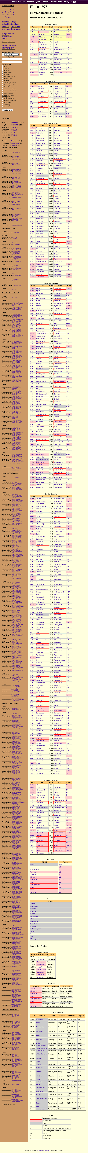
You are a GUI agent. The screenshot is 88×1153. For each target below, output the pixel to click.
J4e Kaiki (14, 238)
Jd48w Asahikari (16, 942)
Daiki (38, 531)
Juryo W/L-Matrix (8, 47)
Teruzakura (40, 176)
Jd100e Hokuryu (16, 725)
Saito (55, 311)
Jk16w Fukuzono (16, 1026)
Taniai (38, 437)
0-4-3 (68, 771)
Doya (38, 688)
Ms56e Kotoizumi (16, 447)
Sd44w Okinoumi (16, 556)
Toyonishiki (40, 622)
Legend (4, 38)
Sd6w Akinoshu (16, 585)
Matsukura (57, 176)
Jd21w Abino (15, 862)
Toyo (37, 213)
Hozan (56, 234)
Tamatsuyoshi (58, 449)
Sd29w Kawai (15, 648)
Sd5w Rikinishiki (16, 686)
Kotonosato (57, 181)
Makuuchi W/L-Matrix (9, 45)
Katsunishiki (58, 72)
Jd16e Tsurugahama (17, 858)
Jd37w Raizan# (16, 977)
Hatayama (39, 514)
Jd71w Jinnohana (16, 951)
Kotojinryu (57, 229)
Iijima (55, 341)
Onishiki (41, 89)
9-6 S (32, 37)
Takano (32, 919)
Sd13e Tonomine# (16, 498)
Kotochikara (40, 695)
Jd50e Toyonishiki (16, 811)
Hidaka (38, 499)
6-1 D (68, 828)
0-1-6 (32, 617)
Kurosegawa (40, 130)
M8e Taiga (15, 183)
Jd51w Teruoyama (16, 978)
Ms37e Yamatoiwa (16, 439)
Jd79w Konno (14, 1003)
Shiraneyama (40, 143)
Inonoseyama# (41, 506)
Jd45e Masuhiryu (16, 878)
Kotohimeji (57, 848)
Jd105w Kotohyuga (17, 965)
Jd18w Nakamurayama (17, 861)
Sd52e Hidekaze (16, 659)
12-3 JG (33, 54)
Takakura (57, 820)
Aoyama (57, 771)
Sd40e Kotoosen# (16, 652)
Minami (38, 259)
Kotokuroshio (41, 790)
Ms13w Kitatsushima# (17, 432)
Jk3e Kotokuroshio (16, 1034)
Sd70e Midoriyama (16, 628)
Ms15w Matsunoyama (17, 303)
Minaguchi (33, 877)
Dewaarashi (58, 186)
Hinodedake (40, 411)
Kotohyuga (58, 761)
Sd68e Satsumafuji (16, 488)
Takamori (57, 622)
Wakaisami (40, 751)
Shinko (38, 153)
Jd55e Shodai (15, 885)
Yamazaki (57, 336)
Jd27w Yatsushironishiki (18, 934)
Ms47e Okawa (15, 416)
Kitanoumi (15, 122)
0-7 (67, 298)
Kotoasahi (57, 787)
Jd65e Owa (15, 979)
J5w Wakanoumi (16, 250)
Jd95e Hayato (15, 769)
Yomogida (39, 366)
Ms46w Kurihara (16, 444)
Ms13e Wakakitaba (17, 351)
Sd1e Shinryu (15, 529)
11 (3, 15)
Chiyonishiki (58, 224)
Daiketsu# (39, 236)
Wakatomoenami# (42, 589)
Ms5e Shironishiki (16, 387)
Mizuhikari (39, 246)
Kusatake (57, 374)
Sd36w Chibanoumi (17, 604)
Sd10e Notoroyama (17, 496)
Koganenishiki (41, 298)
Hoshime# (57, 582)
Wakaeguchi (40, 178)
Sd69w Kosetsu (16, 573)
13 (8, 15)
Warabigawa (58, 266)
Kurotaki (56, 254)
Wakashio (39, 572)
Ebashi (56, 171)
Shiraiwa (57, 409)
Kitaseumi (57, 70)
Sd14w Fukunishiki (16, 590)
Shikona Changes (8, 33)
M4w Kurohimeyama (17, 194)
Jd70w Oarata (15, 895)
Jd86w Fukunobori (16, 835)
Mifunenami (58, 343)
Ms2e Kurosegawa (16, 343)
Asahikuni (13, 145)
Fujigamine (40, 562)
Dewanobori (58, 815)
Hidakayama (58, 480)
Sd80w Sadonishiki (17, 635)
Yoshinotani (42, 116)
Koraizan (57, 685)
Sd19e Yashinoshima (17, 500)
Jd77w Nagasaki (16, 830)
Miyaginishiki (58, 437)
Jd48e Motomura (15, 996)
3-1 (60, 874)
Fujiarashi (39, 587)
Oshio (40, 86)
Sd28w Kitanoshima (17, 599)
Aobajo (56, 52)
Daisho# (39, 229)
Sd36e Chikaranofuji (17, 551)
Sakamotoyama (35, 929)
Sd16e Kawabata (16, 645)
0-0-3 (60, 864)
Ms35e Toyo (15, 326)
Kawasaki (57, 797)
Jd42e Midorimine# (17, 877)
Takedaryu (39, 361)
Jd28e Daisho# (15, 990)
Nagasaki (57, 690)
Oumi (56, 569)
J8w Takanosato (16, 253)
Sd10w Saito (15, 642)
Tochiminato (40, 579)
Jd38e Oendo (15, 747)
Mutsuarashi (58, 59)
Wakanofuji (40, 211)
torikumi (30, 2)
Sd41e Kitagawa (16, 509)
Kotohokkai (58, 725)
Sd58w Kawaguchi (16, 620)
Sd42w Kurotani (16, 607)
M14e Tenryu (15, 220)
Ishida (38, 620)
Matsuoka (39, 133)
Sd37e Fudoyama (16, 605)
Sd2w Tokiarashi (16, 582)
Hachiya (39, 188)
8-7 (31, 32)
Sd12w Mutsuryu (16, 674)
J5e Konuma (15, 232)
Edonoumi (57, 256)
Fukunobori (58, 713)
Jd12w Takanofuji (16, 788)
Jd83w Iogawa (15, 982)
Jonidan (5, 27)
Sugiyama (40, 840)
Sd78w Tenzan (15, 524)
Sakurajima (40, 825)
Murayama (57, 239)
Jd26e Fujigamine (16, 796)
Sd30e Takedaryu (16, 505)
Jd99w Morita (15, 842)
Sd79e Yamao (15, 633)
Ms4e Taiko (15, 427)
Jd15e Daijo (15, 708)
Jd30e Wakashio (16, 742)
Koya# (38, 675)
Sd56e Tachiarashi (16, 617)
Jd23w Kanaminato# (17, 975)
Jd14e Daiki (15, 928)
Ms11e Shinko (15, 318)
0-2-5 (32, 176)
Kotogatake (42, 101)
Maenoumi (39, 369)
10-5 (67, 86)
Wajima (56, 29)
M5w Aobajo (15, 181)
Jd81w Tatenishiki (16, 902)
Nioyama (57, 612)
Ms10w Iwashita (16, 348)
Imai (55, 251)
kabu (60, 2)
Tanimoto (57, 574)
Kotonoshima (40, 746)
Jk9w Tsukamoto (16, 1058)
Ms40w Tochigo (16, 443)
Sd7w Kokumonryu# (17, 531)
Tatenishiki (58, 700)
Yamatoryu (39, 201)
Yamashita (39, 715)
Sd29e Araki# (15, 600)
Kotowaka (39, 168)
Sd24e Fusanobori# (17, 483)
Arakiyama (39, 549)
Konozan (57, 630)
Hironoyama (58, 519)
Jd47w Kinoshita (16, 750)
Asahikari (57, 617)
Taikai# (38, 208)
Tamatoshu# (58, 293)
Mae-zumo (6, 29)
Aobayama (42, 49)
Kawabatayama (59, 850)
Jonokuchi (15, 27)
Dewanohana (58, 101)
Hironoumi (57, 277)
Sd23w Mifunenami (17, 542)
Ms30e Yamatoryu (16, 325)
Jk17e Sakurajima (16, 1080)
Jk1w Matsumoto (16, 1022)
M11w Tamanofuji (16, 173)
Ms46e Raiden (15, 415)
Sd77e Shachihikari (17, 630)
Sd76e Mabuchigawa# (17, 670)
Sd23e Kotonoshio (16, 647)
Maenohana (58, 743)
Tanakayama (41, 845)
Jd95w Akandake (16, 960)
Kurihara (56, 241)
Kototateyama (40, 166)
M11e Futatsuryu (16, 164)
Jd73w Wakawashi (16, 897)
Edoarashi (57, 318)
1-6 (68, 171)
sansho (46, 2)
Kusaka (38, 442)
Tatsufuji (56, 401)
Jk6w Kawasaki (16, 1038)
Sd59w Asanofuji (16, 566)
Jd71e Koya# (15, 950)
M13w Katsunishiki (17, 209)
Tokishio (39, 150)
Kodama (33, 934)
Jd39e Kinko (15, 803)
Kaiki (39, 94)
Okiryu (38, 193)
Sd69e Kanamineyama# (17, 699)
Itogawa (56, 414)
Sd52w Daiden (15, 561)
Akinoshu (57, 301)
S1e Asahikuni (15, 157)
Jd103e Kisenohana (17, 916)
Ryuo (56, 86)
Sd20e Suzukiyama (17, 501)
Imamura (57, 678)
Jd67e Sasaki (15, 721)
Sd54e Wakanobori (16, 678)
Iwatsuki (39, 239)
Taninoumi (39, 173)
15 (13, 15)
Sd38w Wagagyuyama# (18, 606)
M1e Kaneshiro (16, 178)
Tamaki (38, 452)
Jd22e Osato (15, 974)
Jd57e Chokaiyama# (17, 816)
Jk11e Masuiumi (16, 1025)
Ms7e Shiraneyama (17, 346)
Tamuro (38, 569)
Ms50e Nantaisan (16, 372)
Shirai (38, 630)
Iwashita (56, 150)
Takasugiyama (58, 244)
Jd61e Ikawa (15, 818)
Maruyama (42, 72)
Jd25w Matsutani (16, 866)
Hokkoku (57, 447)
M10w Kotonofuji (16, 185)
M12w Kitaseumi (16, 187)
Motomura (39, 617)
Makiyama (57, 514)
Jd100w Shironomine (17, 844)
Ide (37, 637)
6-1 (68, 133)
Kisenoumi (57, 404)
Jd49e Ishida (15, 810)
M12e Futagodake (17, 186)
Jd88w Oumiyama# (17, 958)
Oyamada (40, 785)
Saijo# (38, 574)
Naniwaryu (57, 145)
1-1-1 (60, 890)
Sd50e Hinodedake (17, 615)
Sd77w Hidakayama (17, 576)
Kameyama (58, 371)
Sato (32, 882)
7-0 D (32, 579)
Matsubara (34, 916)
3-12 (32, 39)
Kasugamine (40, 449)
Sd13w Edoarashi (16, 536)
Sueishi (56, 723)
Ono (31, 867)
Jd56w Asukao (15, 815)
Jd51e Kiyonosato (16, 812)
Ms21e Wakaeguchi (17, 323)
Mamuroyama (41, 439)
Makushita (6, 24)
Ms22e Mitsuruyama (17, 434)
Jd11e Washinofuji (16, 973)
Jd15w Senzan (15, 737)
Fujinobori (57, 828)
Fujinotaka (39, 529)
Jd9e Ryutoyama (16, 734)
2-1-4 (32, 741)
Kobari (38, 743)
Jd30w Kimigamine (16, 743)
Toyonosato (58, 647)
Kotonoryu (57, 203)
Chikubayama (59, 499)
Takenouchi (34, 874)
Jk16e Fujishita (15, 1093)
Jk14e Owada (15, 1076)
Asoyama (39, 269)
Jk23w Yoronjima (16, 1047)
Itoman (38, 763)
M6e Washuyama (16, 159)
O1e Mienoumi (16, 177)
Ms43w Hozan (15, 411)
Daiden (56, 417)
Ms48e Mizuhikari (16, 331)
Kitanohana (57, 148)
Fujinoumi (57, 444)
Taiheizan (39, 469)
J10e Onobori (15, 269)
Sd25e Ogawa (15, 477)
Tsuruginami (40, 599)
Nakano (56, 818)
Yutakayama (43, 44)
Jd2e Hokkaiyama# (16, 989)
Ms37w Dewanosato (17, 441)
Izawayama (58, 419)
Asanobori (41, 104)
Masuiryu (39, 771)
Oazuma (39, 203)
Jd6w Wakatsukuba (17, 927)
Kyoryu (14, 135)
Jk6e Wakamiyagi (16, 1037)
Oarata (56, 672)
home (14, 2)
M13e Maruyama (16, 219)
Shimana (57, 439)
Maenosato (40, 710)
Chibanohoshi (59, 592)
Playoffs (8, 17)
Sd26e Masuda (15, 504)
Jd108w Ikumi (15, 774)
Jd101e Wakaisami (16, 845)
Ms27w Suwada (16, 361)
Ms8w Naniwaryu (16, 389)
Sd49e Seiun (15, 656)
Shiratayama (58, 106)
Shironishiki (40, 138)
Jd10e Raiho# (15, 786)
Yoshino (39, 805)
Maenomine (58, 640)
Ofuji (56, 539)
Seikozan (39, 293)
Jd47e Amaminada (16, 995)
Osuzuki (39, 725)
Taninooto (57, 346)
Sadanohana (40, 183)
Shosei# (57, 758)
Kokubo (56, 795)
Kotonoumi (40, 730)
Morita (56, 746)
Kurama (41, 91)
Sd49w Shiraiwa (16, 614)
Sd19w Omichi (15, 646)
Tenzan (56, 482)
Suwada (56, 193)
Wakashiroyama (59, 188)
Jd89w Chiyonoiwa (16, 765)
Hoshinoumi (58, 467)
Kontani (38, 399)
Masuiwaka (58, 730)
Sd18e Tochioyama (17, 539)
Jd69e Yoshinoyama (17, 758)
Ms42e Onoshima (15, 470)
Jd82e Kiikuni (15, 903)
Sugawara (40, 820)
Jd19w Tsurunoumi (16, 716)
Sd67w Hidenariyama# (17, 698)
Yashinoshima (41, 333)
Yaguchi (39, 733)
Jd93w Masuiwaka (16, 840)
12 (5, 15)
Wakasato (33, 879)
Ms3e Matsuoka (16, 314)
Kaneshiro (42, 42)
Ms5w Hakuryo (15, 388)
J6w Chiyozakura (16, 268)
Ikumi (56, 768)
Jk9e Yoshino (15, 1089)
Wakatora (57, 183)
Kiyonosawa (58, 464)
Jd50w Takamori (16, 719)
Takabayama (58, 274)
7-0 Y (68, 178)
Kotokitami (58, 579)
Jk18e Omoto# (15, 1095)
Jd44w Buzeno (15, 808)
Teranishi (57, 693)
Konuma (14, 125)
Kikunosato (58, 662)
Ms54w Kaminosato (17, 308)
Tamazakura (58, 665)
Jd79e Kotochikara (16, 953)
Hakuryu (56, 213)
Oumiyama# (58, 718)
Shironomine (58, 748)
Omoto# (39, 828)
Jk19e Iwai (14, 1027)
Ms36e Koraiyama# (17, 366)
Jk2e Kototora (15, 1032)
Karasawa (57, 688)
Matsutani (57, 559)
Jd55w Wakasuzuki (17, 753)
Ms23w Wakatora (16, 398)
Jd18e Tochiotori (16, 738)
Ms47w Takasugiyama (17, 460)
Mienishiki (57, 642)
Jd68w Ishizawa (16, 823)
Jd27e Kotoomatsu (16, 797)
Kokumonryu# (58, 303)
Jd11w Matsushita (16, 857)
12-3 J (68, 29)
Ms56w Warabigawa (17, 380)
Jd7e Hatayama (16, 853)
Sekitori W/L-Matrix (8, 49)
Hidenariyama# (59, 454)
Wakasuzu (57, 457)
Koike (32, 887)
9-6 (67, 32)
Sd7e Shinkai (15, 586)
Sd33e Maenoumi (15, 693)
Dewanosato (58, 219)
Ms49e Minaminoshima (18, 461)
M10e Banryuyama (17, 218)
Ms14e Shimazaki (16, 393)
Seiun (38, 409)
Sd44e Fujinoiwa (16, 610)
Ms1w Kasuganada (17, 342)
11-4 (68, 57)
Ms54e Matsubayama (17, 335)
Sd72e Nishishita (16, 520)
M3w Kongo (15, 216)
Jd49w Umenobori (16, 751)
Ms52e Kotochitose (17, 376)
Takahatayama (41, 414)
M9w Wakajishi (16, 204)
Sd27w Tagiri (15, 544)
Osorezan (39, 234)
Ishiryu (38, 296)
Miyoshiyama (58, 462)
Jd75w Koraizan (16, 761)
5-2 (31, 133)
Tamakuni (57, 269)
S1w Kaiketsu (15, 192)
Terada (38, 546)
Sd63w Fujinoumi (16, 664)
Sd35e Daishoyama (17, 602)
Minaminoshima (41, 249)
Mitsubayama (40, 338)
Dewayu (56, 264)
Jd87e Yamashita (16, 957)
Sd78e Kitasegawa (16, 631)
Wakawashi (58, 680)
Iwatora (40, 99)
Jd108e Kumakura (16, 919)
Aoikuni (33, 903)
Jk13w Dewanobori (17, 1060)
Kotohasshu (58, 509)
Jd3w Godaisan (16, 779)
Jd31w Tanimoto (16, 798)
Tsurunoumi (58, 544)
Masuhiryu (39, 609)
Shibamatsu (58, 766)
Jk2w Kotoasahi (16, 1033)
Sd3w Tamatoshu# (16, 495)
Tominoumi (57, 331)
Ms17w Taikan (15, 467)
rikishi (54, 2)
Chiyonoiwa (58, 720)
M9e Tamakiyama (16, 171)
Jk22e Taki (14, 1061)
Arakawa (57, 326)
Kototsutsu (40, 472)
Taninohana (40, 444)
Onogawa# (57, 271)
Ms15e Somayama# (17, 352)
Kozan (38, 148)
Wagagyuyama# (59, 381)
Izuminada (39, 509)
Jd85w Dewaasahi (16, 956)
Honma (39, 835)
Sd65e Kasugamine (17, 623)
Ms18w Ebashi (15, 455)
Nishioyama (40, 432)
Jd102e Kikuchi (16, 771)
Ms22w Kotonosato (17, 355)
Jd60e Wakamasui (16, 946)
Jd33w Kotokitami (16, 872)
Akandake (57, 736)
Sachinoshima (59, 529)
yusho (38, 2)
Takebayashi (58, 655)
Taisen (32, 931)
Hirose (39, 815)
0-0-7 (68, 168)
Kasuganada (58, 128)
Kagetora (57, 198)
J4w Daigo (15, 267)
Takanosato (58, 104)
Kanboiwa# (57, 328)
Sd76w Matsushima (17, 489)
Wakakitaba (40, 158)
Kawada (33, 909)
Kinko (38, 594)
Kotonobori (40, 597)
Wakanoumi (58, 96)
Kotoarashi (57, 361)
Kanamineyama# (42, 459)
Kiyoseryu (57, 288)
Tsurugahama (40, 536)
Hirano (38, 198)
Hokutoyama (58, 364)
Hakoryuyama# (59, 807)
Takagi (56, 792)
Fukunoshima (40, 277)
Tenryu (41, 75)
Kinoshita (57, 615)
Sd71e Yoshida (15, 665)
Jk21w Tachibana (16, 1043)
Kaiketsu (57, 34)
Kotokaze (41, 106)
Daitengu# (39, 761)
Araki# (38, 359)
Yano (56, 733)
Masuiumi (40, 810)
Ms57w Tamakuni (16, 381)
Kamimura (39, 364)
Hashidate (57, 599)
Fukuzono (57, 823)
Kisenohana (40, 756)
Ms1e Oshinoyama (16, 341)
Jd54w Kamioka (16, 752)
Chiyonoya (40, 487)
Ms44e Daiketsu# (16, 330)
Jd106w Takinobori (16, 1004)
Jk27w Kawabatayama (17, 1100)
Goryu (38, 301)
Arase (56, 44)
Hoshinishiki (34, 869)
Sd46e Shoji (15, 559)
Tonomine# (40, 318)
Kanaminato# (58, 554)
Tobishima (39, 145)
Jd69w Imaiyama (16, 722)
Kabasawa (57, 810)
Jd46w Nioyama (16, 881)
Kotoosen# (40, 386)
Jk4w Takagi (15, 1054)
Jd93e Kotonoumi (16, 911)
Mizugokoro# (58, 196)
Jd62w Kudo (15, 947)
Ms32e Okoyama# (16, 437)
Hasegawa (42, 47)
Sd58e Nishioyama (16, 565)
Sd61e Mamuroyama (17, 568)
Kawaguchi (57, 432)
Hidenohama (58, 501)
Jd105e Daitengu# (16, 727)
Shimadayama (41, 404)
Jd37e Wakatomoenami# (18, 802)
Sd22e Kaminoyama (17, 541)
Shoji (38, 401)
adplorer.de (40, 1150)
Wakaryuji (57, 135)
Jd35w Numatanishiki (17, 937)
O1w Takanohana (16, 169)
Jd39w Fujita (15, 804)
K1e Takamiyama (16, 170)
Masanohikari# (59, 609)
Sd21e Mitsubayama (17, 503)
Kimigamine (58, 572)
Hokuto (38, 657)
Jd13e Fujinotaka (16, 736)
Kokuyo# (57, 246)
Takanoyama (40, 156)
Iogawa (56, 705)
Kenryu (56, 133)
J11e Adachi (15, 258)
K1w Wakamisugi (16, 214)
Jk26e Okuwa (15, 1065)
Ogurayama (41, 795)
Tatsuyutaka (40, 264)
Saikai (56, 156)
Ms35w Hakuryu (16, 365)
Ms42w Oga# (15, 408)
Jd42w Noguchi (16, 939)
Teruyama (57, 130)
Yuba (38, 308)
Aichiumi (39, 511)
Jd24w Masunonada (17, 794)
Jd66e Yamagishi (16, 948)
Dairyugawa (58, 89)
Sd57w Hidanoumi (16, 619)
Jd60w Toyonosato (16, 999)
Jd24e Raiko (15, 793)
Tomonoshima (41, 645)
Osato (38, 551)
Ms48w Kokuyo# (16, 333)
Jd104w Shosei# (16, 772)
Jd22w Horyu (15, 741)
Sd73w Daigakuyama (17, 667)
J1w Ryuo (14, 237)
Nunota (56, 843)
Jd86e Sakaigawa (16, 833)
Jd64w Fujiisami (16, 756)
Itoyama (39, 792)
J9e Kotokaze (15, 255)
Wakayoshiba (58, 833)
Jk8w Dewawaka (16, 1039)
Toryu (38, 356)
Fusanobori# (40, 346)
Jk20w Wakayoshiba (16, 1096)
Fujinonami (40, 504)
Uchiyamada (58, 422)
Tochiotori (39, 541)
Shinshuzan (58, 756)
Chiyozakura (58, 99)
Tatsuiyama (40, 226)
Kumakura (39, 768)
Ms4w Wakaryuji (16, 428)
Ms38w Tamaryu (16, 459)
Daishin (38, 186)
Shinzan (39, 196)
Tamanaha (40, 813)
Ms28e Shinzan (16, 401)
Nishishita (39, 467)
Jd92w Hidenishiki (16, 910)
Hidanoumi (57, 429)
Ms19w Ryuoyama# (17, 456)
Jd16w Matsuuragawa (17, 931)
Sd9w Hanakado (16, 534)
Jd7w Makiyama (16, 782)
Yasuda (56, 813)
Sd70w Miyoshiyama (17, 629)
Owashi (41, 52)
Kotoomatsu (40, 564)
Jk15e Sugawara (16, 1079)
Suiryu (38, 171)
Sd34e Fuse (15, 549)
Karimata (39, 582)
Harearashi (40, 741)
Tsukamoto (57, 805)
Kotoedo (57, 597)
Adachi (40, 111)
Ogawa (14, 130)
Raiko (38, 557)
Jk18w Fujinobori (16, 1014)
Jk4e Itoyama (15, 1036)
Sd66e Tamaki (15, 625)
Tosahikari (39, 667)
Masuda (39, 351)
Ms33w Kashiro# (16, 438)
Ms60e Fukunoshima (17, 422)
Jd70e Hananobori (16, 893)
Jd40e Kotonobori (16, 993)
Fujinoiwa (39, 396)
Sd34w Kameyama (16, 508)
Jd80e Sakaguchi (16, 724)
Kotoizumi (39, 266)
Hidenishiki (58, 728)
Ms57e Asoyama (16, 448)
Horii (55, 790)
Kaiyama (57, 366)
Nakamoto (40, 833)
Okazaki (39, 559)
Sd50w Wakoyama (16, 657)
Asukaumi (39, 685)
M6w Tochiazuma (16, 196)
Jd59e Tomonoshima (17, 888)
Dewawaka (57, 802)
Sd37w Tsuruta (15, 694)
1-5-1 (32, 156)
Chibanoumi (58, 376)
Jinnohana (58, 675)
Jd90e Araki (15, 766)
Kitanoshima (58, 356)
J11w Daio (15, 260)
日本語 (73, 2)
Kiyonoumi (57, 306)
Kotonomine (58, 683)
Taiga (40, 59)
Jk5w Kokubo (15, 1084)
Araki (38, 723)
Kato (55, 323)
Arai (55, 427)
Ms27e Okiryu (15, 324)
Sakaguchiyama (35, 884)
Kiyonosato (40, 625)
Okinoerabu (41, 843)
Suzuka (56, 741)
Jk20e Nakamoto (16, 1017)
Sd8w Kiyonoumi (16, 532)
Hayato (38, 736)
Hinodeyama (40, 316)
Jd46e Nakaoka (15, 994)
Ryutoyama (40, 519)
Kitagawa (39, 389)
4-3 (31, 128)
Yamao (38, 485)
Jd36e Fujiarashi (16, 874)
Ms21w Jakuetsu (16, 297)
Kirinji (56, 42)
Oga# (56, 231)
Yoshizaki (33, 892)
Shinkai (38, 303)
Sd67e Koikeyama (16, 681)
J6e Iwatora (15, 281)
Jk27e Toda (15, 1067)
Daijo (13, 132)
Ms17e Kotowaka (16, 321)
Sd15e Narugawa (16, 591)
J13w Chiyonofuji (16, 285)
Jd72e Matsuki (15, 760)
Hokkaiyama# (40, 501)
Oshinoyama (40, 128)
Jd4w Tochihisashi (16, 733)
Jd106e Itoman (15, 966)
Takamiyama (14, 143)
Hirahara (57, 773)
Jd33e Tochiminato (16, 709)
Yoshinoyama (40, 670)
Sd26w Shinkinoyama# (17, 677)
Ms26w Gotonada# (16, 360)
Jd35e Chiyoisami (16, 801)
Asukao (56, 637)
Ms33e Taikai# (15, 364)
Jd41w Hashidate (16, 748)
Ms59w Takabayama (17, 421)
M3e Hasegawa (16, 193)
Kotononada (58, 587)
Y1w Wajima (15, 156)
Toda (38, 850)
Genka (38, 718)
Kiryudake (57, 567)
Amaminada (40, 615)
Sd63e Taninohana (16, 662)
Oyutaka (39, 406)
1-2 (60, 867)
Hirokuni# (39, 224)
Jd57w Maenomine (16, 886)
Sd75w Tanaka (15, 700)
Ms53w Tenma (15, 418)
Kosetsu (56, 459)
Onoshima (39, 231)
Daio (55, 111)
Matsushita (58, 524)
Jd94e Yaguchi (15, 841)
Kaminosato (58, 261)
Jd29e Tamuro (15, 936)
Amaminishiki (40, 693)
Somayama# (40, 163)
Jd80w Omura (15, 831)
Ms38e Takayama (16, 407)
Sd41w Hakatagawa (17, 655)
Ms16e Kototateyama (17, 319)
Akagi (56, 845)
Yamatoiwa (40, 219)
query (66, 2)
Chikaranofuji (40, 376)
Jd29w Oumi (15, 869)
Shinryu (38, 288)
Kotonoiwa (34, 906)
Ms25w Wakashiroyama (18, 458)
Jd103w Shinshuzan (17, 984)
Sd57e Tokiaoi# (16, 517)
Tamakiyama (43, 62)
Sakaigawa (40, 713)
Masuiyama (43, 57)
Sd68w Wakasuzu (16, 626)
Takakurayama (59, 800)
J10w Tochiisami (16, 257)
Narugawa (39, 323)
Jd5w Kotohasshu (16, 715)
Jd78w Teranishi (16, 952)
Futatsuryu (42, 67)
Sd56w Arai (15, 515)
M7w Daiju (15, 163)
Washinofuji (40, 524)
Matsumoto (57, 785)
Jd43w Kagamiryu (16, 941)
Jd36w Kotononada (17, 876)
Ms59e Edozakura (16, 336)
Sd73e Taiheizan (16, 666)
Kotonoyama (34, 921)
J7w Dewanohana (16, 274)
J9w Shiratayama (16, 256)
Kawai (56, 359)
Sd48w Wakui (14, 695)
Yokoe (38, 424)
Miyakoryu (39, 313)
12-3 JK (33, 34)
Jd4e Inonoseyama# (17, 926)
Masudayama (58, 140)
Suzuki (56, 562)
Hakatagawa (58, 389)
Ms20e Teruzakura (16, 468)
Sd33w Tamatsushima (17, 506)
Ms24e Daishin (15, 400)
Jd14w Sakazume (16, 929)
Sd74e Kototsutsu (16, 669)
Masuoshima (58, 738)
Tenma (56, 259)
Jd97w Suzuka (15, 770)
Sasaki (38, 665)
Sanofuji (56, 348)
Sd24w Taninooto (16, 484)
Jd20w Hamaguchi (16, 740)
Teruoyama (58, 625)
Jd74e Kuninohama (17, 825)
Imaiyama (57, 670)
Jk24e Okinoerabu (16, 1063)
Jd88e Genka (15, 906)
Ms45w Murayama (16, 371)
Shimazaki (39, 161)
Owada (39, 818)
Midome (39, 690)
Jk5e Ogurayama (16, 1072)
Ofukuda (57, 521)
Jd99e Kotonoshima (17, 915)
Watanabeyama (42, 807)
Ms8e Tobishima (16, 429)
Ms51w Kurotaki (16, 375)
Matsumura (57, 211)
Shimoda (57, 516)
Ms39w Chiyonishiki (17, 328)
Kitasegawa (40, 482)
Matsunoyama (58, 163)
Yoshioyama (58, 114)
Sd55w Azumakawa (17, 564)
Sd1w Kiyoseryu (16, 530)
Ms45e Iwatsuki (16, 413)
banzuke (22, 2)
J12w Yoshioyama (16, 290)
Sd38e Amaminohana (17, 651)
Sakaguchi (39, 698)
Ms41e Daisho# (16, 370)
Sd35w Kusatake (16, 550)
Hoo (55, 216)
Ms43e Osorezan (16, 410)
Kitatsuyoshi (58, 384)
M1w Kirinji (15, 215)
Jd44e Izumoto (15, 807)
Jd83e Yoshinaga (16, 832)
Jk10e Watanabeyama (17, 1090)
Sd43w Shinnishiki (16, 609)
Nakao (38, 642)
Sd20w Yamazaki (16, 594)
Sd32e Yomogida (16, 546)
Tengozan (57, 236)
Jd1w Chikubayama (17, 778)
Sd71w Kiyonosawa (17, 574)
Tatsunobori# (58, 442)
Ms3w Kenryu (15, 302)
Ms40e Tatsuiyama (16, 442)
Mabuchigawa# (41, 477)
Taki (38, 838)
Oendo (38, 592)
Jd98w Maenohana (17, 914)
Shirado (56, 825)
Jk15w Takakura (16, 1042)
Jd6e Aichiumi (15, 781)
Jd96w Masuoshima (17, 912)
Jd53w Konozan (16, 813)
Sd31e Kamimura (16, 650)
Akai (31, 936)
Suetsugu (39, 708)
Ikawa (38, 650)
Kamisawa (57, 166)
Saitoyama (39, 539)
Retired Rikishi (7, 36)
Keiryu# (38, 766)
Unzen (32, 914)
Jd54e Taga (15, 998)
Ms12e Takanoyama (17, 454)
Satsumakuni (58, 645)
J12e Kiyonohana (16, 261)
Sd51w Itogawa (15, 696)
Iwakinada (39, 680)
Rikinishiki (57, 298)
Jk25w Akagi (14, 1099)
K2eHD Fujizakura (17, 225)
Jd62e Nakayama (16, 820)
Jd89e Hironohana (16, 907)
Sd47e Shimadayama (17, 512)
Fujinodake (40, 271)
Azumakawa (58, 424)
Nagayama (40, 354)
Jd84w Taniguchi (16, 905)
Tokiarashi (57, 290)
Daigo (56, 94)
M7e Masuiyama (16, 182)
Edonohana (58, 472)
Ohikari (56, 399)
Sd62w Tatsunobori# (17, 569)
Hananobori (40, 672)
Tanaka (56, 474)
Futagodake (43, 70)
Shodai (38, 635)
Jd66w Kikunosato (16, 757)
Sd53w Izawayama (16, 487)
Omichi (56, 333)
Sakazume (58, 531)
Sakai (56, 838)
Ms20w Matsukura (16, 433)
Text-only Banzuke (8, 42)
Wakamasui (40, 647)
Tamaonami (40, 140)
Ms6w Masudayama (17, 315)
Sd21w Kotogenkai (16, 676)
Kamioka (57, 632)
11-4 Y (32, 96)
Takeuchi (40, 802)
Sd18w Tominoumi (16, 540)
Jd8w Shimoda (15, 784)
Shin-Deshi (5, 35)
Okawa (38, 244)
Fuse (38, 371)
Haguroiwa (57, 91)
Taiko (38, 135)
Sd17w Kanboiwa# (16, 592)
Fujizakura (42, 39)
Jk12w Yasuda (15, 1091)
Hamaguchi (58, 546)
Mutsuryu (57, 316)
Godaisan (57, 504)
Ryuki (38, 290)
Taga (38, 632)
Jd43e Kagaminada (17, 717)
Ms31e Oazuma (16, 362)
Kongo (56, 47)
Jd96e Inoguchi (16, 961)
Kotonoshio (40, 343)
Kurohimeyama (59, 49)
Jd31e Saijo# (15, 871)
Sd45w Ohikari (15, 558)
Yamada (33, 872)
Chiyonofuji (58, 116)
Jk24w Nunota (15, 1048)
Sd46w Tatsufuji (16, 612)
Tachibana (57, 835)
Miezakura (39, 434)
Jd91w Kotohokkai (16, 839)
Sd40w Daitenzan (16, 653)
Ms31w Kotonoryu (16, 305)
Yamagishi (39, 662)
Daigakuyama (58, 469)
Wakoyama (57, 411)
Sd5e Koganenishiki (17, 640)
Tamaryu (57, 221)
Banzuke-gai (16, 29)
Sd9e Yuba (14, 641)
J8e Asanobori (15, 252)
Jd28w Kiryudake (16, 868)
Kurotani (57, 391)
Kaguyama (57, 452)
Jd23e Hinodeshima (17, 863)
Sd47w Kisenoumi (16, 560)
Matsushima (58, 477)
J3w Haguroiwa (16, 244)
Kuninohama (40, 683)
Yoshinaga (39, 705)
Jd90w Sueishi (15, 767)
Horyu (56, 551)
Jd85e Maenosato (16, 955)
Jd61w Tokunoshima (17, 890)
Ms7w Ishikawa (16, 316)
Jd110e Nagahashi (16, 921)
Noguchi (57, 602)
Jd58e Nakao (15, 887)
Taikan (56, 168)
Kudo (56, 652)
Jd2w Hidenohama (16, 714)
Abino (56, 549)
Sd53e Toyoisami (16, 514)
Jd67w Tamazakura (17, 822)
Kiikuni (38, 703)
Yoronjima (57, 840)
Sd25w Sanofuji (16, 596)
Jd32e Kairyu (15, 745)
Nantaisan (39, 251)
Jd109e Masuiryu (16, 920)
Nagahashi (40, 773)
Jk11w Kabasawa (16, 1041)
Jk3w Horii (14, 1071)
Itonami (38, 306)
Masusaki (39, 627)
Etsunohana (40, 526)
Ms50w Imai (15, 417)
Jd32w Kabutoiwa (16, 799)
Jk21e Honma (15, 1098)
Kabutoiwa (58, 577)
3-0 (60, 892)
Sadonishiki (58, 487)
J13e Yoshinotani (16, 275)
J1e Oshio (14, 243)
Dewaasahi (58, 710)
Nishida (38, 728)
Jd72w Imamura (16, 896)
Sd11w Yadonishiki (16, 589)
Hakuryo (56, 138)
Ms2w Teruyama (16, 386)
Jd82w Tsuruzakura (17, 762)
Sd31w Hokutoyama (17, 691)
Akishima (57, 296)
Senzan (57, 534)
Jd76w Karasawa (16, 900)
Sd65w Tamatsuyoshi (17, 624)
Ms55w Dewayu (16, 463)
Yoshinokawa (40, 321)
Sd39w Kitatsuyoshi (17, 554)
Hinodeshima (40, 554)
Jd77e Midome (15, 828)
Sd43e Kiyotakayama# (17, 555)
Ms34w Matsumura (16, 307)
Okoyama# (39, 206)
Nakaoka (39, 612)
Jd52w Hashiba (16, 882)
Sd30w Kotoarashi (16, 601)
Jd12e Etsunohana (16, 787)
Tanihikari (39, 447)
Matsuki (38, 678)
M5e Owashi (15, 202)
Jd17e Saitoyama (16, 932)
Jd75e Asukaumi (16, 827)
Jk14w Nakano (15, 1077)
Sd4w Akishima (15, 685)
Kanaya (56, 201)
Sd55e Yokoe (15, 563)
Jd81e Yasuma (15, 901)
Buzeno (57, 607)
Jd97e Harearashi (16, 962)
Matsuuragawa (59, 536)
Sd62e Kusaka (15, 519)
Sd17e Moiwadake (16, 537)
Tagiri (56, 354)
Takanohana (58, 32)
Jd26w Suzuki (15, 867)
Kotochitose (40, 256)
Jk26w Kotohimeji (16, 1049)
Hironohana (40, 720)
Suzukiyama (40, 336)
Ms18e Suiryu (15, 396)
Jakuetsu (14, 127)
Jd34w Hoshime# (16, 746)
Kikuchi (38, 753)
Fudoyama (40, 379)
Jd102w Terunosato (17, 846)
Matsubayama (41, 261)
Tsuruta (56, 379)
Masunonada (58, 557)
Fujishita (39, 823)
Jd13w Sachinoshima (17, 789)
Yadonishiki (58, 313)
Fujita (56, 594)
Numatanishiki (59, 584)
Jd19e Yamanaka (16, 791)
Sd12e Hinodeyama (17, 535)
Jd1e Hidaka (15, 732)
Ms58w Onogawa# (16, 309)
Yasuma (39, 700)
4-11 (68, 37)
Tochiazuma (58, 54)
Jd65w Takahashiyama (17, 892)
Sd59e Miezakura (16, 679)
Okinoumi (57, 396)
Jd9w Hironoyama (16, 854)
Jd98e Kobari (15, 963)
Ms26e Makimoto (16, 359)
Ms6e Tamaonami (16, 345)
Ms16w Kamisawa (16, 320)
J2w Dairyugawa (16, 248)
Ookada (39, 384)
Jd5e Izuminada (16, 972)
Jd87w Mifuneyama (17, 836)
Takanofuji (57, 526)
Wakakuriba (34, 924)
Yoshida (39, 464)
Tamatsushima (59, 369)
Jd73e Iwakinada (15, 1000)
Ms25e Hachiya (16, 357)
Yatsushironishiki (60, 564)
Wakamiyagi (41, 797)
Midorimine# (40, 602)
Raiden (38, 241)
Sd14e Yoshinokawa (17, 643)
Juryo (13, 22)
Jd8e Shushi (15, 783)
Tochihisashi (58, 506)
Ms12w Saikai (15, 392)
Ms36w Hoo (15, 367)
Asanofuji (57, 434)
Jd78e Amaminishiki (16, 1001)
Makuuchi (6, 22)
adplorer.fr (47, 1150)
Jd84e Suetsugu (16, 763)
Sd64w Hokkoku (16, 621)
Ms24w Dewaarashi (17, 356)
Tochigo (56, 226)
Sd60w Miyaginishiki (17, 661)
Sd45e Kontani (15, 611)
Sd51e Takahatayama (17, 486)
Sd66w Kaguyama (16, 571)
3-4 (68, 130)
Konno (56, 695)
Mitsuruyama (40, 181)
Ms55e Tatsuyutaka (17, 446)
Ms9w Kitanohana (16, 391)
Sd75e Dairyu (15, 575)
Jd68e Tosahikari (16, 980)
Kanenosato (40, 391)
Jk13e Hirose (15, 1075)
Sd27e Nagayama (16, 597)
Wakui (56, 406)
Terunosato (58, 753)
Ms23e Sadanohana (17, 397)
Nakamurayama (59, 541)
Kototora (39, 787)
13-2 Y (32, 29)
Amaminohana (41, 381)
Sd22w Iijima (15, 595)
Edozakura (39, 274)
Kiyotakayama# (41, 394)
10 (13, 12)
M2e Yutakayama (16, 208)
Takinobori (57, 763)
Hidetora (33, 911)
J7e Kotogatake (16, 251)
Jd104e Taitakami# (16, 847)
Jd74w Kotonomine (17, 826)
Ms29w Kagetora (16, 403)
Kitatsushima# (58, 158)
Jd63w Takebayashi (17, 891)
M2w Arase (15, 180)
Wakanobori (40, 422)
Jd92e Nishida (15, 909)
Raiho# (38, 521)
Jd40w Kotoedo (16, 806)
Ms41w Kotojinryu (16, 329)
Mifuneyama (58, 715)
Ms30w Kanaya (16, 304)
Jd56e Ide (14, 944)
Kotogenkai (58, 338)
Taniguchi (57, 708)
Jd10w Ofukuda (16, 856)
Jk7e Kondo (15, 1055)
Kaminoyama (40, 341)
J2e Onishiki (15, 279)
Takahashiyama (59, 660)
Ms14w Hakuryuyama (17, 395)
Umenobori (58, 620)
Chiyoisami (40, 584)
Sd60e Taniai (15, 660)
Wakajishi (57, 62)
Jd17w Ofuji (15, 859)
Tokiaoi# (39, 429)
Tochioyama (40, 331)
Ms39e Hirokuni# (16, 369)
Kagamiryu (58, 604)
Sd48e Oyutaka (16, 513)
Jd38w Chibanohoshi (16, 991)
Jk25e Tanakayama (17, 1064)
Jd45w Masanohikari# (17, 880)
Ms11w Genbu (15, 350)
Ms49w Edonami (16, 334)
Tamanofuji (57, 67)
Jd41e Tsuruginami (16, 938)
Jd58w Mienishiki (16, 817)
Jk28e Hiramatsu (16, 1101)
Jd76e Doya (15, 898)
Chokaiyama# (41, 640)
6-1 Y (68, 830)
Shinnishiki (57, 394)
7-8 (67, 34)
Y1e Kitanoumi (16, 152)
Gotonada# (57, 191)
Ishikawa (57, 143)
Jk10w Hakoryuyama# (17, 1024)
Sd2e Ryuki (15, 494)
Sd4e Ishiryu (15, 482)
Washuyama (14, 141)
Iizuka (32, 890)
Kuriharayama (59, 751)
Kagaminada (40, 604)
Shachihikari (40, 480)
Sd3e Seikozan (15, 583)
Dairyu (38, 474)
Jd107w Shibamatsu (17, 849)
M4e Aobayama (16, 201)
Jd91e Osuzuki (15, 837)
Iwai (38, 830)
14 (11, 15)
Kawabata (39, 326)
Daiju (55, 57)
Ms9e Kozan (15, 347)
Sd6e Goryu (14, 688)
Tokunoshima (58, 650)
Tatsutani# (57, 206)
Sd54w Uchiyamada (17, 616)
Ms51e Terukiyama (16, 374)
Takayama (39, 221)
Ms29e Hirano (15, 402)
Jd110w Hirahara (15, 1006)
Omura (56, 698)
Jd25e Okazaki (15, 864)
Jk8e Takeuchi (15, 1056)
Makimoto (39, 191)
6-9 (31, 49)
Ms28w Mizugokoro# (17, 436)
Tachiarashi (40, 427)
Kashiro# (57, 208)
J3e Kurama (15, 265)
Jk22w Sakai (15, 1044)
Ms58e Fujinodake (16, 420)
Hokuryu (39, 748)
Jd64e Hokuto (15, 720)
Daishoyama (40, 374)
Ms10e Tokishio (16, 431)
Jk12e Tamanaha (16, 1059)
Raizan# (57, 589)
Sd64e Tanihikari (16, 570)
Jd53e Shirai (15, 883)
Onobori (41, 109)
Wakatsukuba (59, 511)
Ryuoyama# (58, 173)
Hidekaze (39, 417)
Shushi (38, 516)
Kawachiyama (58, 485)
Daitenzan (57, 386)
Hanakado (57, 308)
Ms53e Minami (15, 379)
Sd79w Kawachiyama (17, 634)
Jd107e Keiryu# (16, 917)
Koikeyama (40, 454)
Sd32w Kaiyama (16, 547)
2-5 (31, 135)
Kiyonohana (42, 114)
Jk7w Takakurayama (17, 1074)
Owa (37, 660)
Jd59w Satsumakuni (17, 755)
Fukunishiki (58, 321)
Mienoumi (42, 32)
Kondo (39, 800)
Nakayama (40, 652)
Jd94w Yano (15, 983)
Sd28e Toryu (15, 545)
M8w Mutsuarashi (16, 197)
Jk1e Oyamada (15, 1021)
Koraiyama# (40, 216)
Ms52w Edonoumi (16, 377)
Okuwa (39, 848)
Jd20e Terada (15, 933)
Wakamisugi (58, 37)
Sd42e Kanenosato (17, 510)
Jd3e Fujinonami (16, 970)
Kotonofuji (57, 65)
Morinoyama (34, 939)
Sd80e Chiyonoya (16, 578)
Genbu (56, 153)
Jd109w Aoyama (16, 1005)
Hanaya (33, 926)
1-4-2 (32, 422)
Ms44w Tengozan (16, 412)
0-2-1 (60, 879)
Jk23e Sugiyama (16, 1046)
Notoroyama (40, 311)
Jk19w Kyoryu (15, 1015)
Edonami (57, 249)
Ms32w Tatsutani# (16, 405)
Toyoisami (39, 419)
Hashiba (57, 627)
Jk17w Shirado (15, 1094)
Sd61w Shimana (16, 518)
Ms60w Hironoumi (16, 449)
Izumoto (39, 607)
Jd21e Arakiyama (16, 792)
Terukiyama (40, 254)
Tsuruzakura (58, 703)
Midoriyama (40, 462)
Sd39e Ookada (15, 553)
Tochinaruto (40, 655)
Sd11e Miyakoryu (16, 587)
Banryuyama (43, 65)
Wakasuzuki (58, 635)
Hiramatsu (40, 853)
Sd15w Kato (14, 690)
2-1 (60, 882)
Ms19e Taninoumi (16, 354)
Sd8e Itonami (14, 689)
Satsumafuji (40, 457)
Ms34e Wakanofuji (16, 406)
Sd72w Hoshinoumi (17, 522)
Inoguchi (39, 738)
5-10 (32, 44)
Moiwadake (40, 328)
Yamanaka (39, 544)
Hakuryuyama (58, 161)
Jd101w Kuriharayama (17, 726)
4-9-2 (32, 72)
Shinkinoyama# (59, 351)
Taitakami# (40, 758)
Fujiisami (57, 657)
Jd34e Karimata (16, 873)
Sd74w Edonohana (17, 523)
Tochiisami (57, 109)
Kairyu (38, 577)
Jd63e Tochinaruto (16, 821)
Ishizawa (57, 667)
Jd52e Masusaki (16, 943)
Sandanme (16, 24)
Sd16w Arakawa (16, 499)
